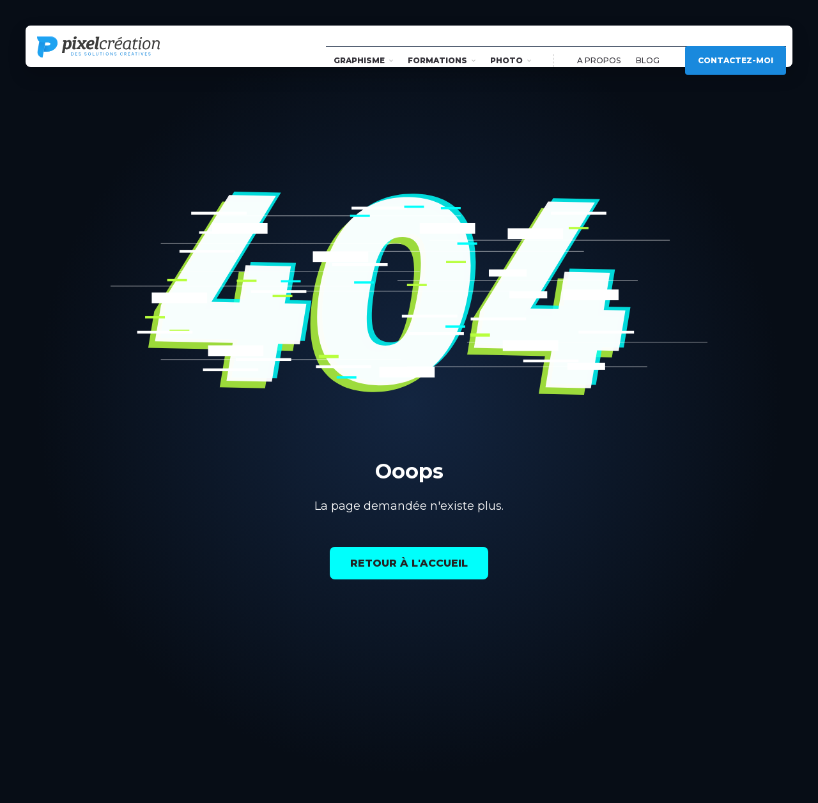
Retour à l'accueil (409, 563)
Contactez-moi (735, 46)
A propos (599, 46)
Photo (510, 46)
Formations (441, 46)
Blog (648, 46)
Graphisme (363, 46)
